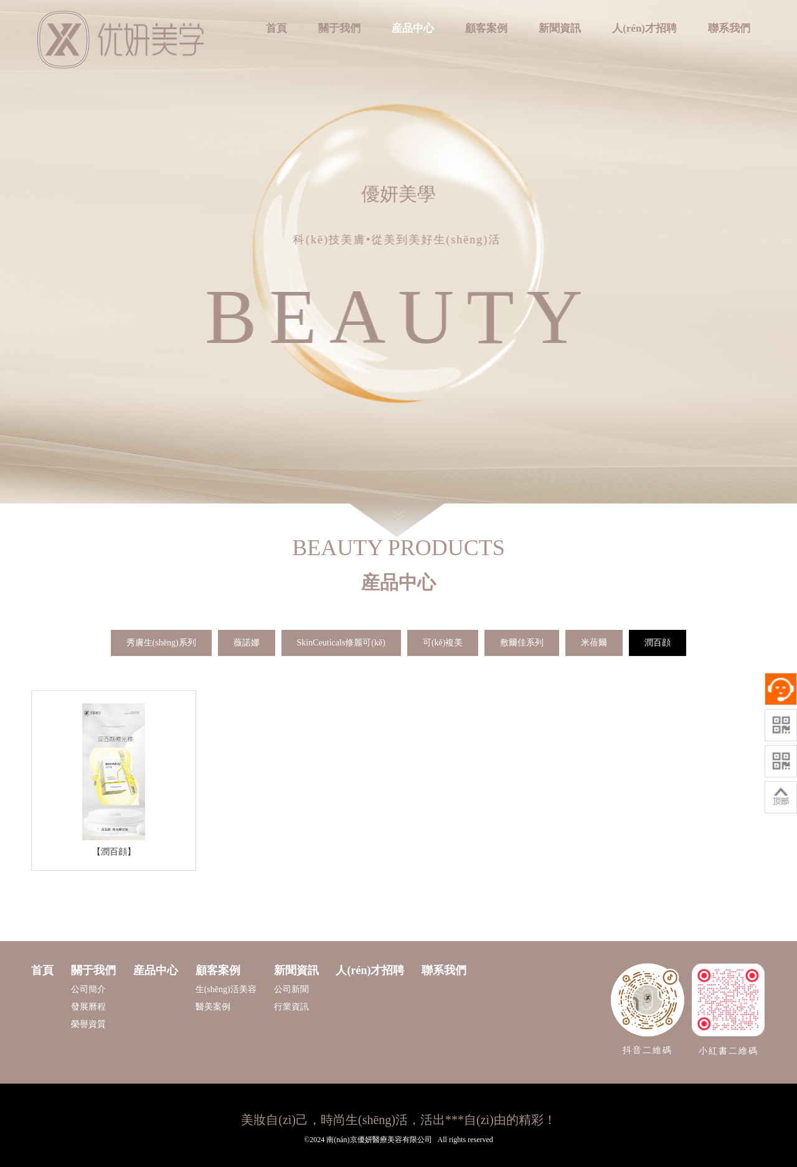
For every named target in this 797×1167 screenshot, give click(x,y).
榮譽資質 (88, 1024)
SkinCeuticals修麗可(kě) (341, 642)
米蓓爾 (594, 642)
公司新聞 (291, 989)
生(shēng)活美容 (226, 989)
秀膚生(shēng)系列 (161, 642)
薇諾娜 (246, 642)
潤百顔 (657, 642)
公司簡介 (88, 989)
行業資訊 (291, 1006)
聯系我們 (729, 28)
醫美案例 (213, 1006)
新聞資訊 (560, 28)
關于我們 (339, 28)
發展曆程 (88, 1006)
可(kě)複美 (443, 642)
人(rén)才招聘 (644, 28)
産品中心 (413, 28)
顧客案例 (486, 28)
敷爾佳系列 (522, 642)
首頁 (276, 28)
